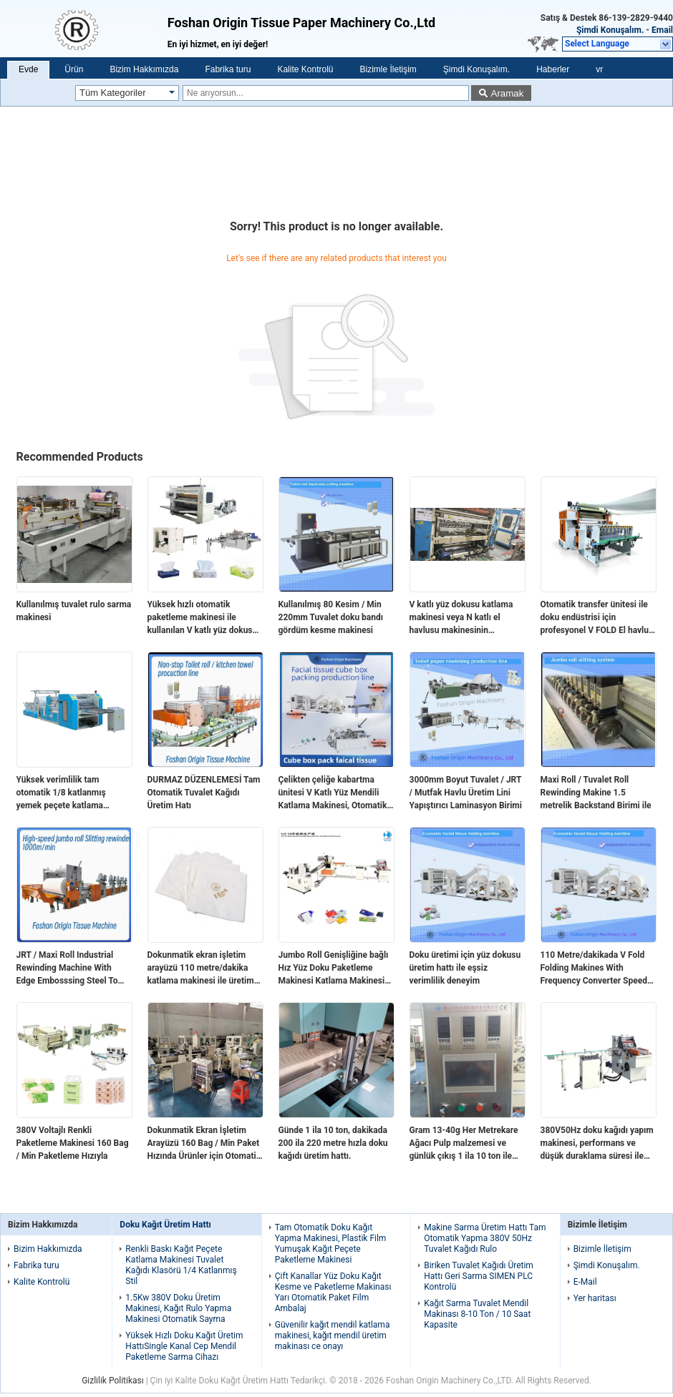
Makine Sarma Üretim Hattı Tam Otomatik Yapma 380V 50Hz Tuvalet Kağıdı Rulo (485, 1238)
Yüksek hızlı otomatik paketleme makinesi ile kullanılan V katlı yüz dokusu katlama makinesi (202, 618)
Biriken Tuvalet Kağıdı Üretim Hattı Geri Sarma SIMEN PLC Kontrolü (478, 1276)
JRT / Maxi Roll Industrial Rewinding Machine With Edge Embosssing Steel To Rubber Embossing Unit (67, 968)
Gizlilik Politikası (113, 1381)
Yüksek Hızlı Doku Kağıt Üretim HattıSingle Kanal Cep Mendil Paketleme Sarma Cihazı (184, 1346)
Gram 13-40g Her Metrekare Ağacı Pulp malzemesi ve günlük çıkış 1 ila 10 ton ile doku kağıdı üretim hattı (464, 1143)
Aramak (507, 93)
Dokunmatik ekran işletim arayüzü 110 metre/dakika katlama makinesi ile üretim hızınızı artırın (200, 968)
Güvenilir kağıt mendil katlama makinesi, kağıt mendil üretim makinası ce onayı (332, 1335)
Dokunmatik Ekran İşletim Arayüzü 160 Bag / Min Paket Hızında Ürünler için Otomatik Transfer (204, 1143)
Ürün (73, 69)
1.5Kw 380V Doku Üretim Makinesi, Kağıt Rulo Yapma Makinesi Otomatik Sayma (178, 1308)
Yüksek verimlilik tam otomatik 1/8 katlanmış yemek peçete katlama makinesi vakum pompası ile (71, 793)
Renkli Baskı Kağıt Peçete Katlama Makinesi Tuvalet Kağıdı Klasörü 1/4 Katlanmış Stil (180, 1265)
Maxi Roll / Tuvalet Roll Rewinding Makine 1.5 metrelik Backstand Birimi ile (596, 792)
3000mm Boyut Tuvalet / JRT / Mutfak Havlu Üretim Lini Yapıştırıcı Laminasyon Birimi (466, 792)
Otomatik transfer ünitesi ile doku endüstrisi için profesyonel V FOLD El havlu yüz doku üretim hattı (595, 618)
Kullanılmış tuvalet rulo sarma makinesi (74, 610)
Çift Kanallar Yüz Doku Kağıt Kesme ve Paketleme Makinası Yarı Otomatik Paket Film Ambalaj (333, 1292)
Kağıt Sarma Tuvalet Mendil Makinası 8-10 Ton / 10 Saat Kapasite (477, 1314)
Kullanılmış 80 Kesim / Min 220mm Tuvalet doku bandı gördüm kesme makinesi (331, 617)
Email (662, 30)
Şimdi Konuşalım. (610, 30)
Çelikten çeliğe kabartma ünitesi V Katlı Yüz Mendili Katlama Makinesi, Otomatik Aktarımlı (333, 793)
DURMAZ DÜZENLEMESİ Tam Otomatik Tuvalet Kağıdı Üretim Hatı (204, 792)
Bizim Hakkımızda (144, 69)
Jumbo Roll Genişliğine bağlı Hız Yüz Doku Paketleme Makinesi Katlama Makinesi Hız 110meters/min (334, 968)
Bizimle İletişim (387, 69)
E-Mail (585, 1282)
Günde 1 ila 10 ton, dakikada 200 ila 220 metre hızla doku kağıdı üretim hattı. (333, 1143)
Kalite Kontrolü (305, 69)
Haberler (552, 69)
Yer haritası (594, 1298)
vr (599, 69)
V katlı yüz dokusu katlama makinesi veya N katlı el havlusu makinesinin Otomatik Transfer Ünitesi (461, 618)
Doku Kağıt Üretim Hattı (165, 1225)
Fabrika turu (228, 69)
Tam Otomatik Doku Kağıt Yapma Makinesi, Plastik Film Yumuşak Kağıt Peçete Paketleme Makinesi (331, 1243)
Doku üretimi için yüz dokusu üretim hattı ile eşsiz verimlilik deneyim (465, 968)
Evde (28, 69)
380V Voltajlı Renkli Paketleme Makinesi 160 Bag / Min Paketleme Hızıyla (72, 1143)
